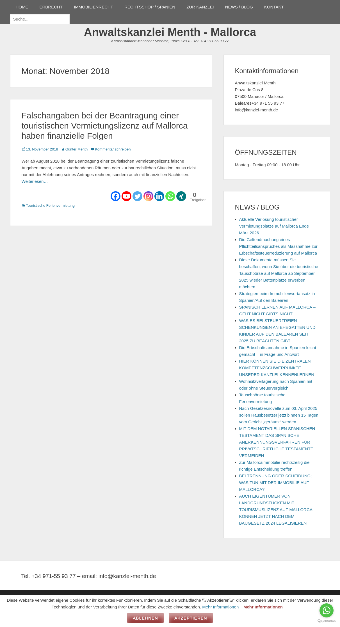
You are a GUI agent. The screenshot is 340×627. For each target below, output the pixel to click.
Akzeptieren (190, 617)
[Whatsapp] (170, 196)
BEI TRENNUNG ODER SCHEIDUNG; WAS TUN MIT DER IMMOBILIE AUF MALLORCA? (275, 482)
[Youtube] (126, 196)
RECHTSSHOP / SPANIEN (149, 7)
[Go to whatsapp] (327, 610)
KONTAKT (274, 7)
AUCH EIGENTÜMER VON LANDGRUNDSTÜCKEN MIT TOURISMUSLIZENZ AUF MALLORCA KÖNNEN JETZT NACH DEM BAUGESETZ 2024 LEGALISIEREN (275, 509)
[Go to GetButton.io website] (327, 621)
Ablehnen (145, 617)
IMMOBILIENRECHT (93, 7)
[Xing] (181, 196)
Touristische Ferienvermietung (50, 205)
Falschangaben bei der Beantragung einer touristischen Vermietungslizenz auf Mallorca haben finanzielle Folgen (105, 125)
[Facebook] (115, 196)
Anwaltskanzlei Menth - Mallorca (170, 32)
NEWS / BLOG (239, 7)
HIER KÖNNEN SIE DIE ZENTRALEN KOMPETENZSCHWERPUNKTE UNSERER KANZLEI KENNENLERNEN (276, 368)
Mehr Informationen (220, 606)
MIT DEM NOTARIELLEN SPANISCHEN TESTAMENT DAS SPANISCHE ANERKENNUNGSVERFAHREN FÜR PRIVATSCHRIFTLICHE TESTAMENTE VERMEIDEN (277, 442)
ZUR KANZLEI (200, 7)
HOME (22, 7)
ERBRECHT (51, 7)
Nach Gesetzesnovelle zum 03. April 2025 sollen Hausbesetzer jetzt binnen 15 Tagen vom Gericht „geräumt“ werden (278, 415)
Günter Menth (76, 149)
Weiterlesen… (35, 181)
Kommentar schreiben (113, 149)
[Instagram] (148, 196)
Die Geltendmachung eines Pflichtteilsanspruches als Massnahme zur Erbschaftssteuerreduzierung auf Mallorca (278, 246)
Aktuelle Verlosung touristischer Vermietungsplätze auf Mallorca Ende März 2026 (274, 226)
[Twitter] (137, 196)
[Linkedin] (159, 196)
